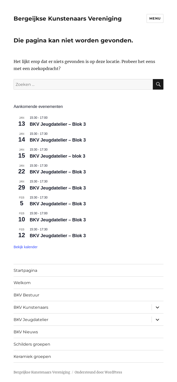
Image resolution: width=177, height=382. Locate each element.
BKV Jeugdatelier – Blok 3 (58, 124)
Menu (154, 18)
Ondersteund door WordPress (98, 372)
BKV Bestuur (26, 295)
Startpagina (25, 270)
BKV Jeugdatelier (31, 319)
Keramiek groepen (32, 356)
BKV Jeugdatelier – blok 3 (57, 156)
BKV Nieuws (26, 332)
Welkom (22, 282)
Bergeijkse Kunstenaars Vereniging (68, 18)
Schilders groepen (32, 344)
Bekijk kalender (25, 247)
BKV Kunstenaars (31, 307)
